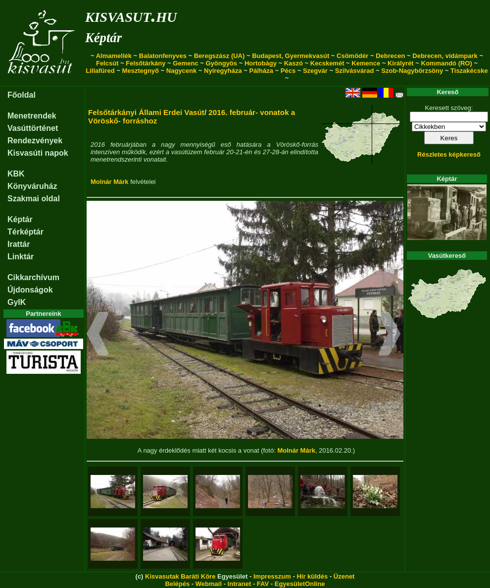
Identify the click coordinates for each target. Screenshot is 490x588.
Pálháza (261, 70)
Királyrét (401, 63)
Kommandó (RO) (446, 63)
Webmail (209, 584)
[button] (98, 335)
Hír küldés (312, 576)
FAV (263, 584)
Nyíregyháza (223, 70)
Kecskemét (327, 63)
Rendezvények (34, 140)
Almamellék (114, 55)
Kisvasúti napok (37, 153)
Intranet (239, 584)
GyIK (16, 302)
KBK (16, 174)
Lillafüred (100, 70)
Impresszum (272, 576)
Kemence (365, 63)
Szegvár (315, 70)
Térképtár (25, 232)
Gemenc (185, 63)
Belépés (177, 584)
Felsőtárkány (145, 63)
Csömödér (352, 55)
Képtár (103, 37)
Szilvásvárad (354, 70)
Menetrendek (31, 116)
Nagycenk (181, 70)
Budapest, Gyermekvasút (290, 55)
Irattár (18, 244)
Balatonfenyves (163, 55)
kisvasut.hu (131, 15)
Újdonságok (30, 290)
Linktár (20, 256)
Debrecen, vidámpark (445, 55)
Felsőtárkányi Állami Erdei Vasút (146, 112)
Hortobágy (261, 63)
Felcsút (107, 63)
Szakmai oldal (33, 198)
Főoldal (21, 95)
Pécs (288, 70)
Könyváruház (32, 186)
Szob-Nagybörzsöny (412, 70)
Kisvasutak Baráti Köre (180, 576)
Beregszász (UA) (219, 55)
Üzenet (344, 576)
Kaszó (293, 63)
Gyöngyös (221, 63)
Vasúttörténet (32, 128)
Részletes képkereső (449, 154)
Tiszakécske (469, 70)
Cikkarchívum (33, 277)
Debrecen (390, 55)
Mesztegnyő (140, 70)
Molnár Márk (110, 181)
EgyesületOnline (300, 584)
